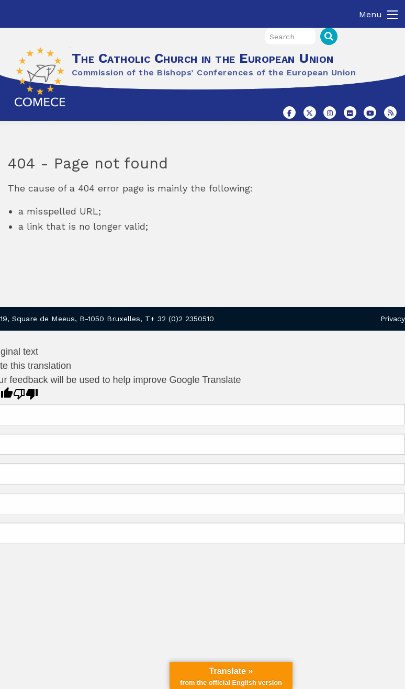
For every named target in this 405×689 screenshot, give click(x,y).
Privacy (392, 318)
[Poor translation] (25, 394)
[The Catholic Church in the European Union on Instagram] (329, 112)
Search (329, 36)
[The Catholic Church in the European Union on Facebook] (289, 112)
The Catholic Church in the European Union (202, 58)
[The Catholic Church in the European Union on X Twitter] (309, 112)
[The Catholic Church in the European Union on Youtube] (370, 112)
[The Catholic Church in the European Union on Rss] (390, 112)
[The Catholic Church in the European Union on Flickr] (350, 112)
